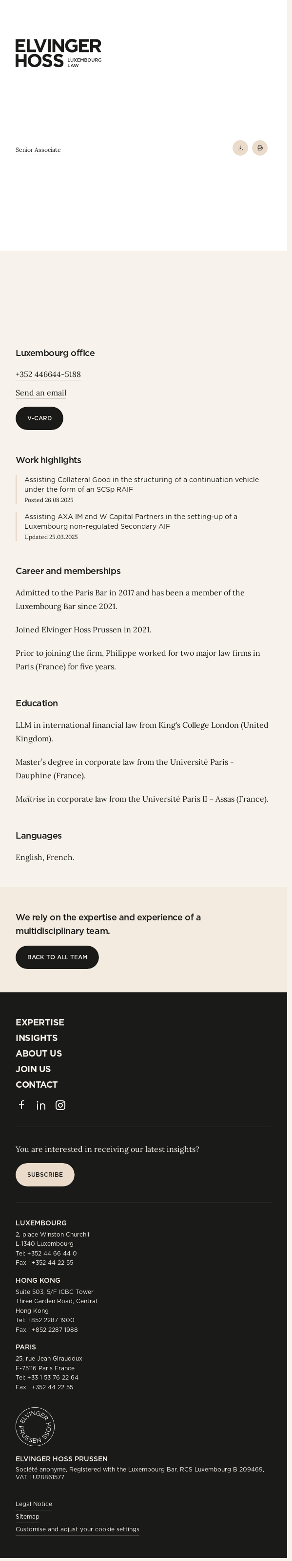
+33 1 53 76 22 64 (52, 1377)
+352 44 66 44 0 (52, 1253)
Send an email (41, 392)
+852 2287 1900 (51, 1320)
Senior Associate (38, 149)
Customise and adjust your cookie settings (77, 1529)
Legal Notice (34, 1503)
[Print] (260, 148)
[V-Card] (39, 418)
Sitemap (27, 1516)
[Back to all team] (57, 957)
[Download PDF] (240, 148)
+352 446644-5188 (48, 374)
